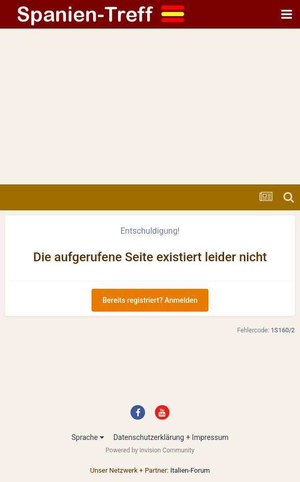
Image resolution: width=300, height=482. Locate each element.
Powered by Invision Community (150, 450)
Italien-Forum (190, 470)
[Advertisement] (150, 106)
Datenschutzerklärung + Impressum (171, 437)
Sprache (87, 437)
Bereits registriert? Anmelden (150, 300)
